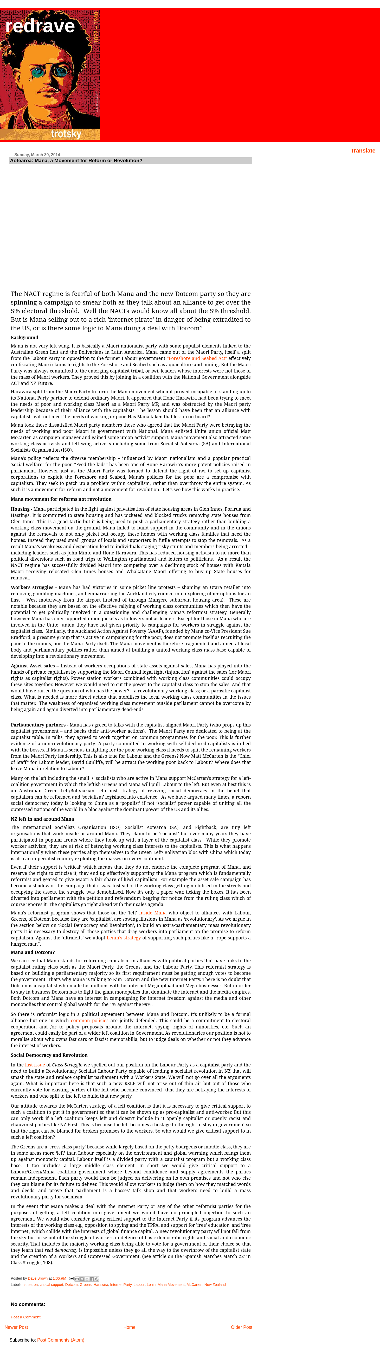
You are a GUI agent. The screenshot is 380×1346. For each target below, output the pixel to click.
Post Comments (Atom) (60, 1340)
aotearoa (30, 1284)
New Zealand (215, 1284)
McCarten (194, 1284)
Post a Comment (25, 1317)
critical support (51, 1284)
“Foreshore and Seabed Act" (197, 358)
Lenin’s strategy (124, 937)
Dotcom (71, 1284)
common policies (89, 1020)
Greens (86, 1284)
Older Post (241, 1327)
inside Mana (152, 912)
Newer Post (16, 1327)
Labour (139, 1284)
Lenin (151, 1284)
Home (129, 1327)
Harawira (101, 1284)
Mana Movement (171, 1284)
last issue (35, 1064)
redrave (40, 25)
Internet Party (121, 1284)
